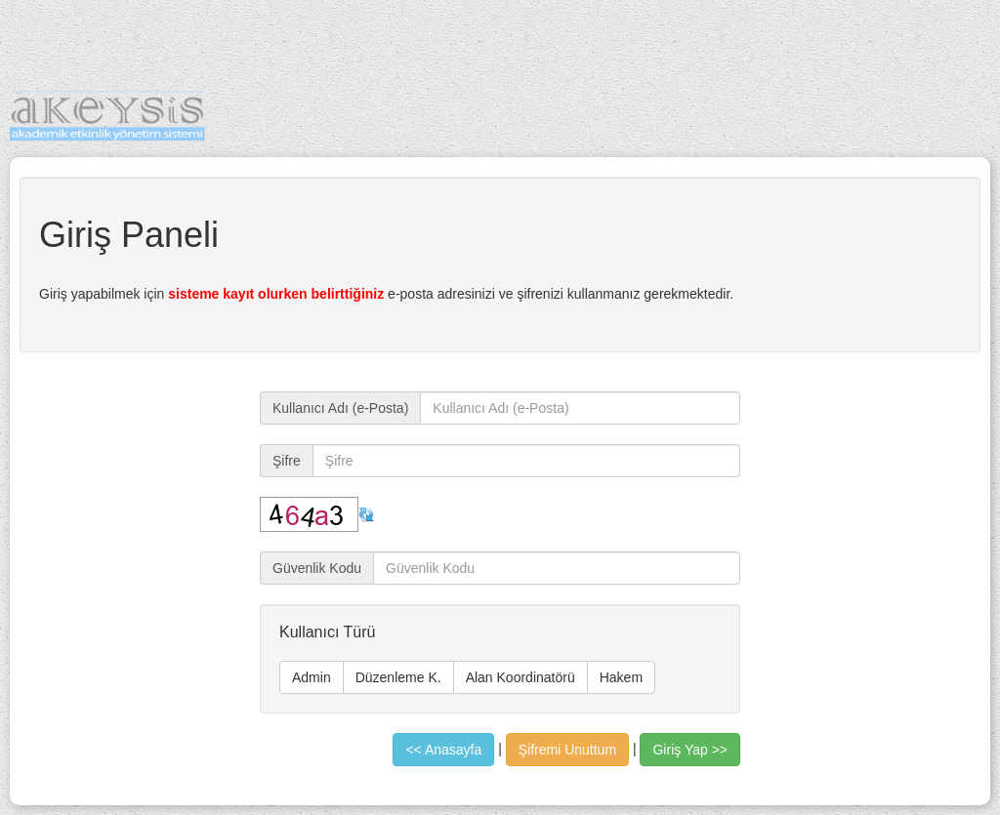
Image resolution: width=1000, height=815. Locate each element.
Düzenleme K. (398, 677)
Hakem (621, 677)
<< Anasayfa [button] (443, 749)
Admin (311, 677)
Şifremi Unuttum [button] (567, 749)
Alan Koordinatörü (520, 677)
